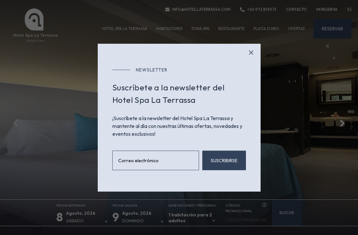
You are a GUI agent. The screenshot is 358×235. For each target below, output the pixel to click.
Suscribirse (224, 161)
